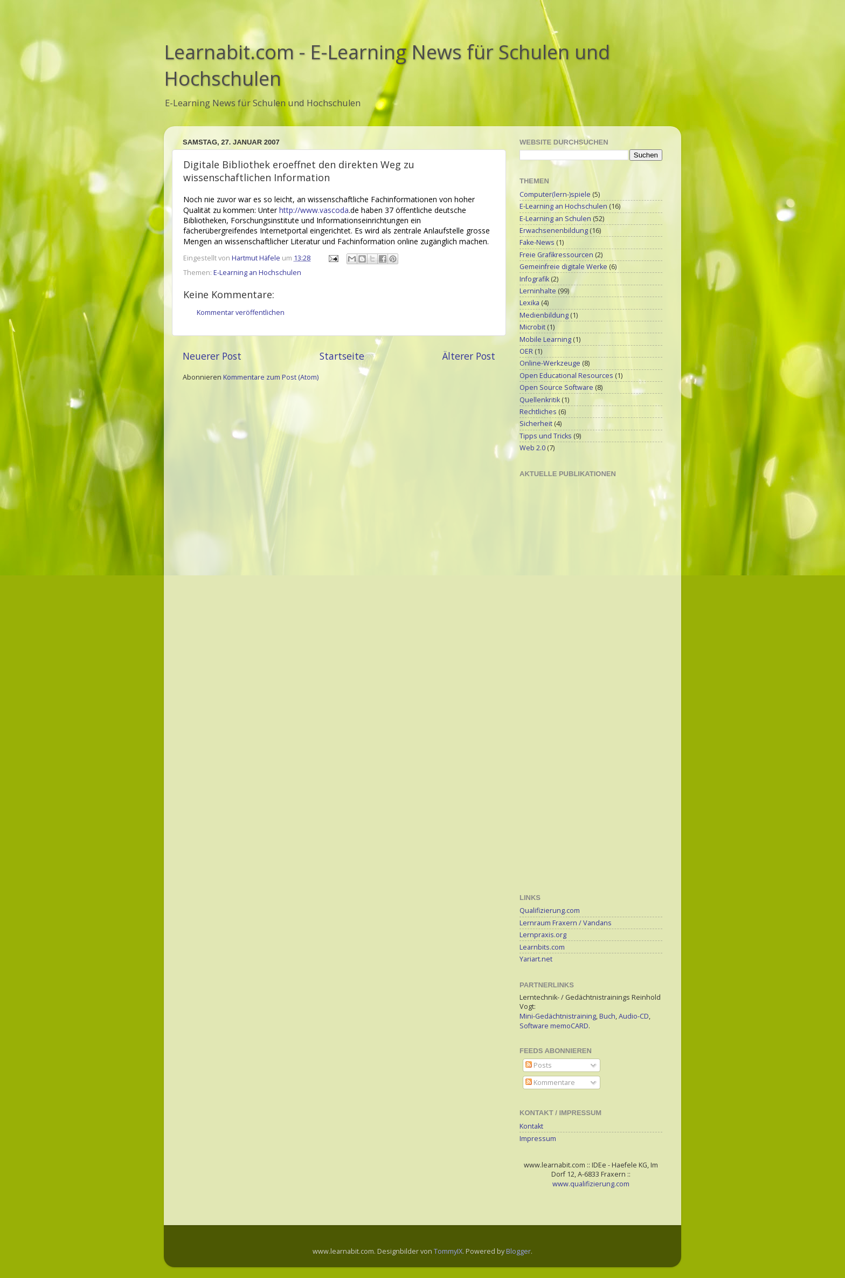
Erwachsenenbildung (554, 230)
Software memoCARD (554, 1025)
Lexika (529, 302)
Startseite (342, 355)
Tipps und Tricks (546, 436)
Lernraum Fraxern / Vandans (566, 922)
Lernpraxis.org (543, 934)
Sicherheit (536, 423)
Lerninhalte (538, 291)
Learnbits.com (542, 947)
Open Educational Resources (566, 375)
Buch (607, 1016)
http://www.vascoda (314, 210)
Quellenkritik (540, 399)
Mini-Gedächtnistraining (558, 1016)
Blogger (518, 1251)
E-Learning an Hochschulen (257, 272)
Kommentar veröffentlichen (241, 312)
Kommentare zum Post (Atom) (270, 377)
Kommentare (550, 1082)
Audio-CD (634, 1016)
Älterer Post (468, 355)
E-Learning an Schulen (555, 218)
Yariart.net (536, 959)
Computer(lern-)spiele (555, 194)
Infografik (534, 279)
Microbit (532, 327)
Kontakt (531, 1126)
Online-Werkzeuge (550, 363)
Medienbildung (544, 315)
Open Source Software (556, 387)
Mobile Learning (545, 339)
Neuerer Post (212, 355)
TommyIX (448, 1251)
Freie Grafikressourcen (556, 254)
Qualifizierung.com (550, 910)
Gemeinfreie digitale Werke (563, 266)
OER (526, 351)
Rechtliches (538, 411)
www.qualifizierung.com (590, 1183)
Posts (538, 1065)
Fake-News (537, 242)
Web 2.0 (532, 447)
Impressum (538, 1138)
